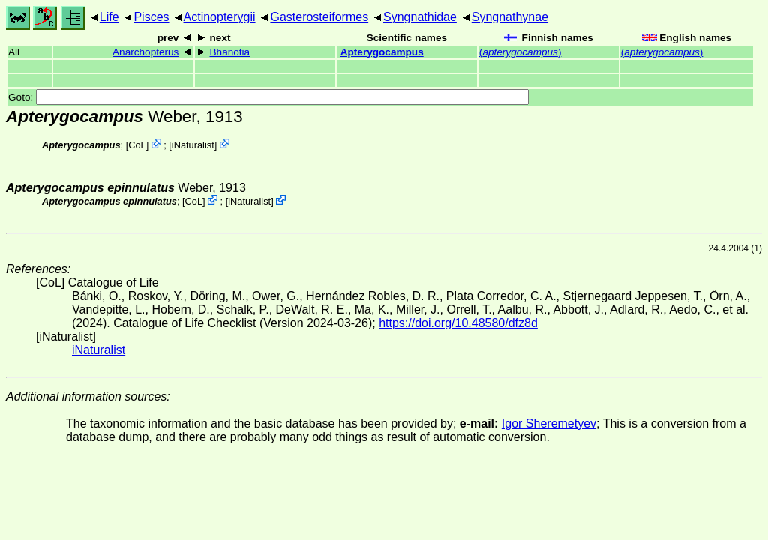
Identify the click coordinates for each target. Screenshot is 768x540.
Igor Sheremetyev (549, 423)
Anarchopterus (145, 52)
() (520, 52)
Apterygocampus (382, 52)
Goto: (268, 97)
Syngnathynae (510, 16)
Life (109, 16)
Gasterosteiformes (319, 16)
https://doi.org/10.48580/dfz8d (458, 322)
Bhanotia (230, 52)
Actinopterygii (220, 16)
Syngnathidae (420, 16)
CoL (137, 145)
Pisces (151, 16)
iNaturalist (193, 145)
